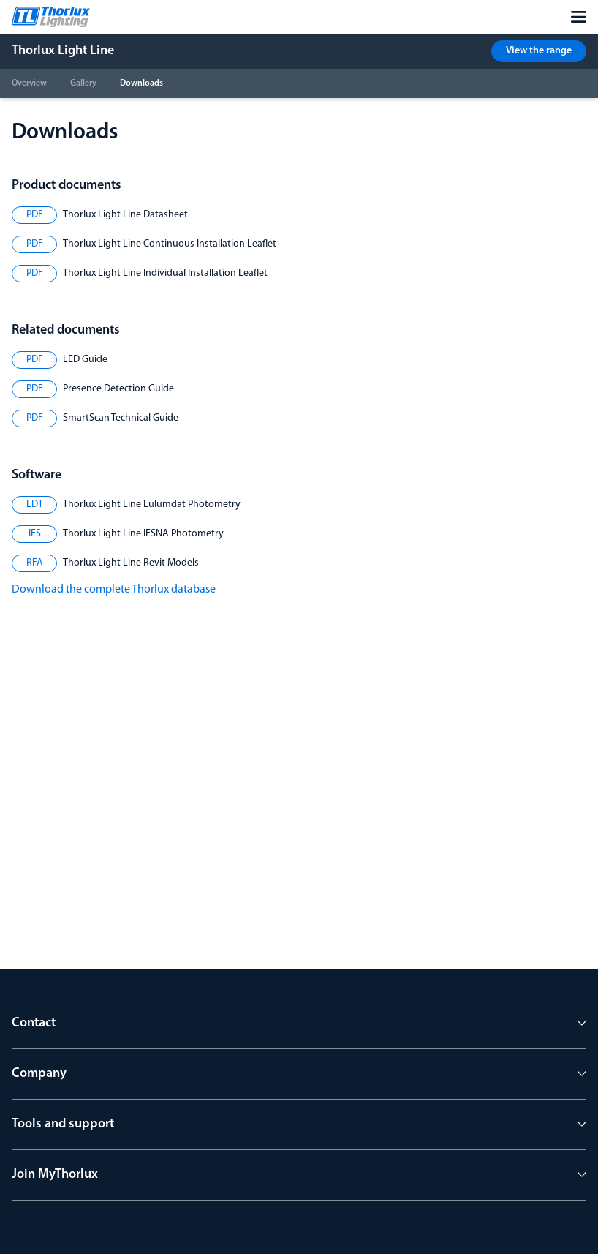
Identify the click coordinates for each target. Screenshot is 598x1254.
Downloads (141, 83)
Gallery (83, 83)
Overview (29, 83)
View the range (539, 50)
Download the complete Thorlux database (114, 590)
